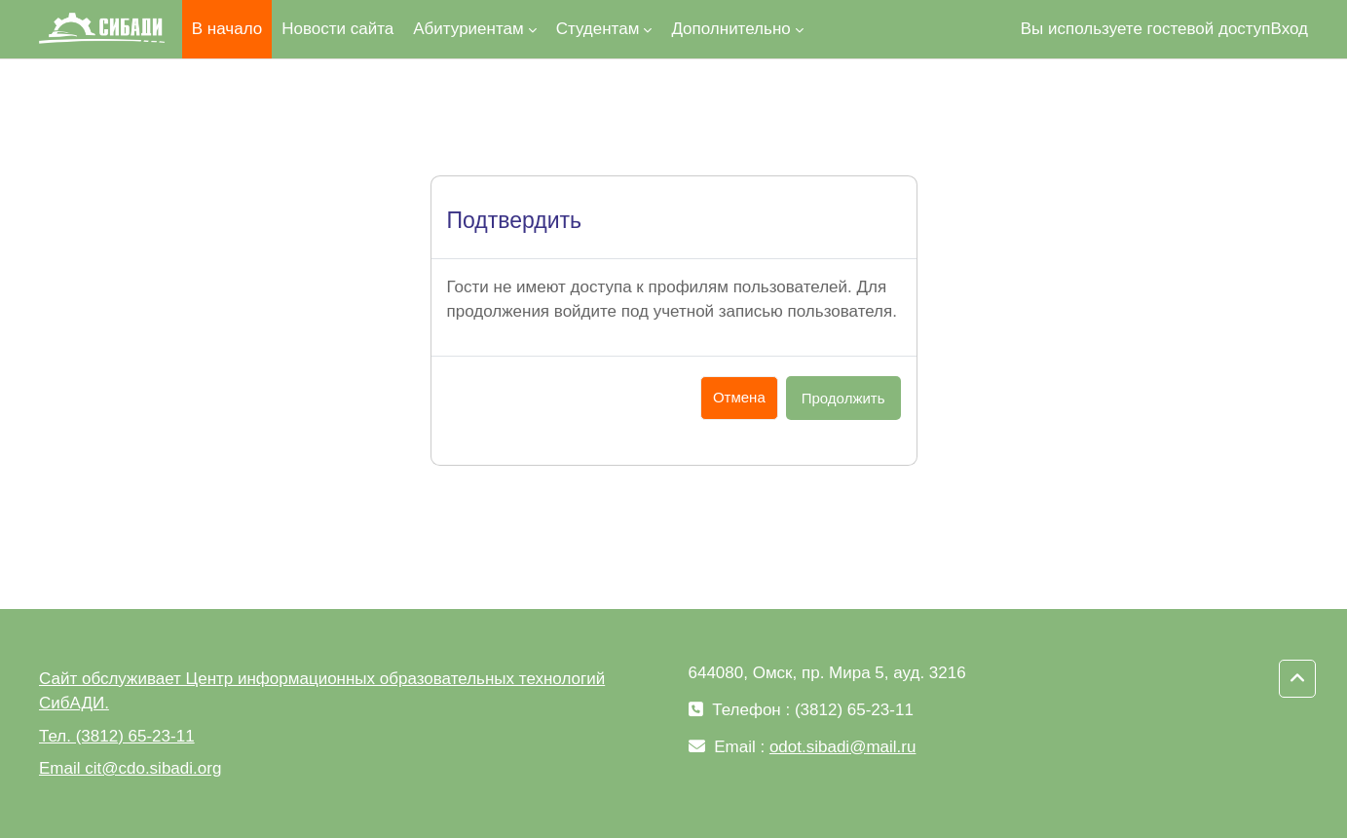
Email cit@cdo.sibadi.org (130, 768)
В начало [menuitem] (227, 28)
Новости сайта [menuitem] (337, 28)
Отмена (739, 397)
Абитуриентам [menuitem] (468, 28)
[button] (1297, 679)
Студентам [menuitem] (598, 28)
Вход (1289, 28)
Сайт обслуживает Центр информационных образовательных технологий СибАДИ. (322, 691)
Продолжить (843, 398)
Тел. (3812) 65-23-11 (117, 736)
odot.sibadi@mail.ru (843, 747)
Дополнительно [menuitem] (730, 28)
